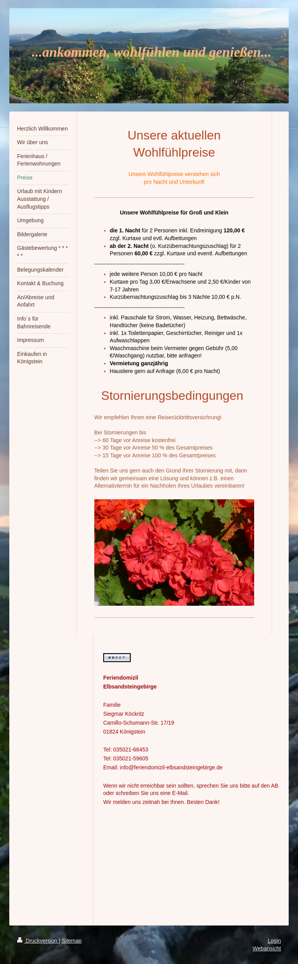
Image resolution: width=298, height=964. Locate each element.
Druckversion (38, 941)
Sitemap (71, 941)
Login (274, 941)
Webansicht (267, 948)
